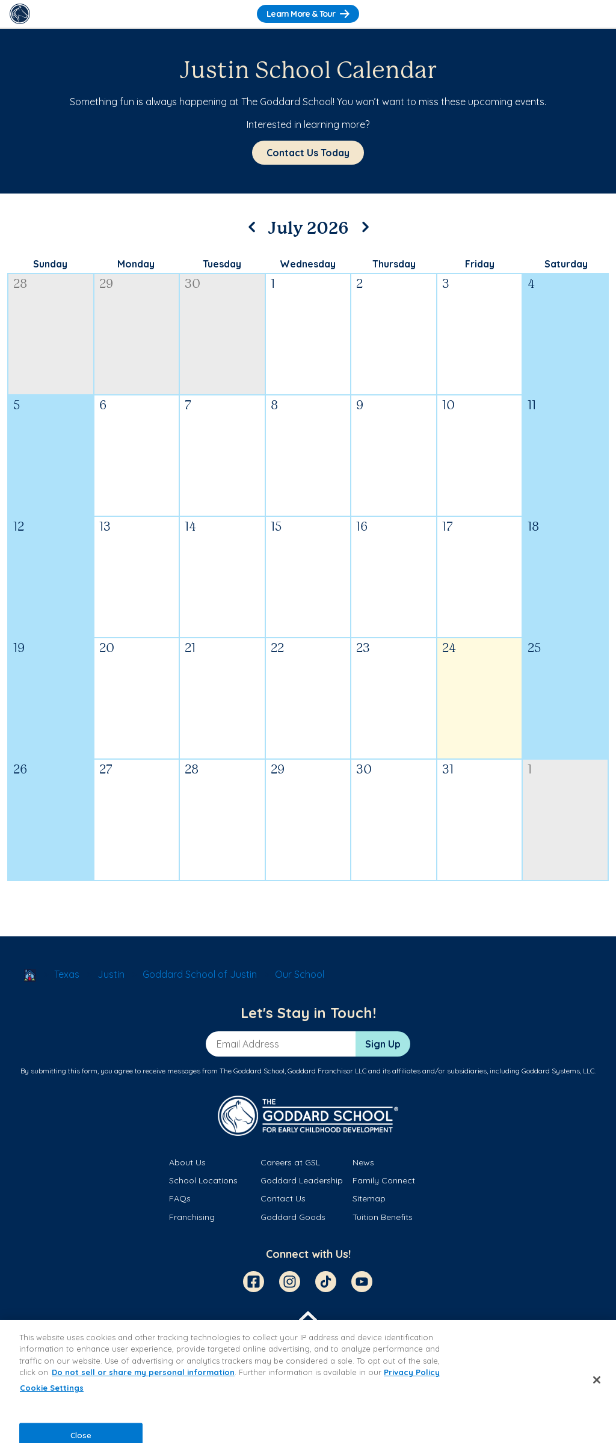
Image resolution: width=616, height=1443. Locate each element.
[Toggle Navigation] (596, 13)
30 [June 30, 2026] (192, 284)
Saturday (566, 264)
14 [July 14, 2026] (190, 527)
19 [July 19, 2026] (19, 648)
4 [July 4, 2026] (531, 284)
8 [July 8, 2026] (274, 406)
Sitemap (369, 1198)
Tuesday (222, 264)
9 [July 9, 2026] (359, 406)
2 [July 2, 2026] (359, 284)
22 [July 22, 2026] (277, 648)
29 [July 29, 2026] (278, 770)
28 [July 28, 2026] (192, 770)
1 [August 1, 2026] (530, 770)
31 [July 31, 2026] (448, 770)
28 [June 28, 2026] (20, 284)
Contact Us (283, 1198)
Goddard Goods (292, 1217)
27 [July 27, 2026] (105, 770)
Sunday (50, 264)
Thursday (394, 264)
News (363, 1162)
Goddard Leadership (301, 1180)
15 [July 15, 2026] (276, 527)
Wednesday (308, 264)
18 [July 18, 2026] (533, 527)
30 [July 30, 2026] (364, 770)
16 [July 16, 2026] (362, 527)
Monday (136, 264)
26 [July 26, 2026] (20, 770)
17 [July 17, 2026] (447, 527)
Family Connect (384, 1180)
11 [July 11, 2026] (532, 406)
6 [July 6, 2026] (102, 406)
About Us (187, 1162)
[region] (308, 1381)
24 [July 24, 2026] (449, 648)
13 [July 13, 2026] (105, 527)
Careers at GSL (290, 1162)
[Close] (597, 1380)
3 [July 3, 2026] (445, 284)
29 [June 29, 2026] (106, 284)
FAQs (180, 1198)
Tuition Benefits (383, 1217)
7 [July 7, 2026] (188, 406)
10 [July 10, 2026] (448, 406)
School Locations (203, 1180)
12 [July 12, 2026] (18, 527)
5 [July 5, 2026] (16, 406)
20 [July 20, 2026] (106, 648)
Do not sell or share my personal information (143, 1372)
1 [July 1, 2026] (273, 284)
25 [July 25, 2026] (534, 648)
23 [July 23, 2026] (363, 648)
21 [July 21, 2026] (190, 648)
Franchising (192, 1217)
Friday (479, 264)
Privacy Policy (412, 1372)
